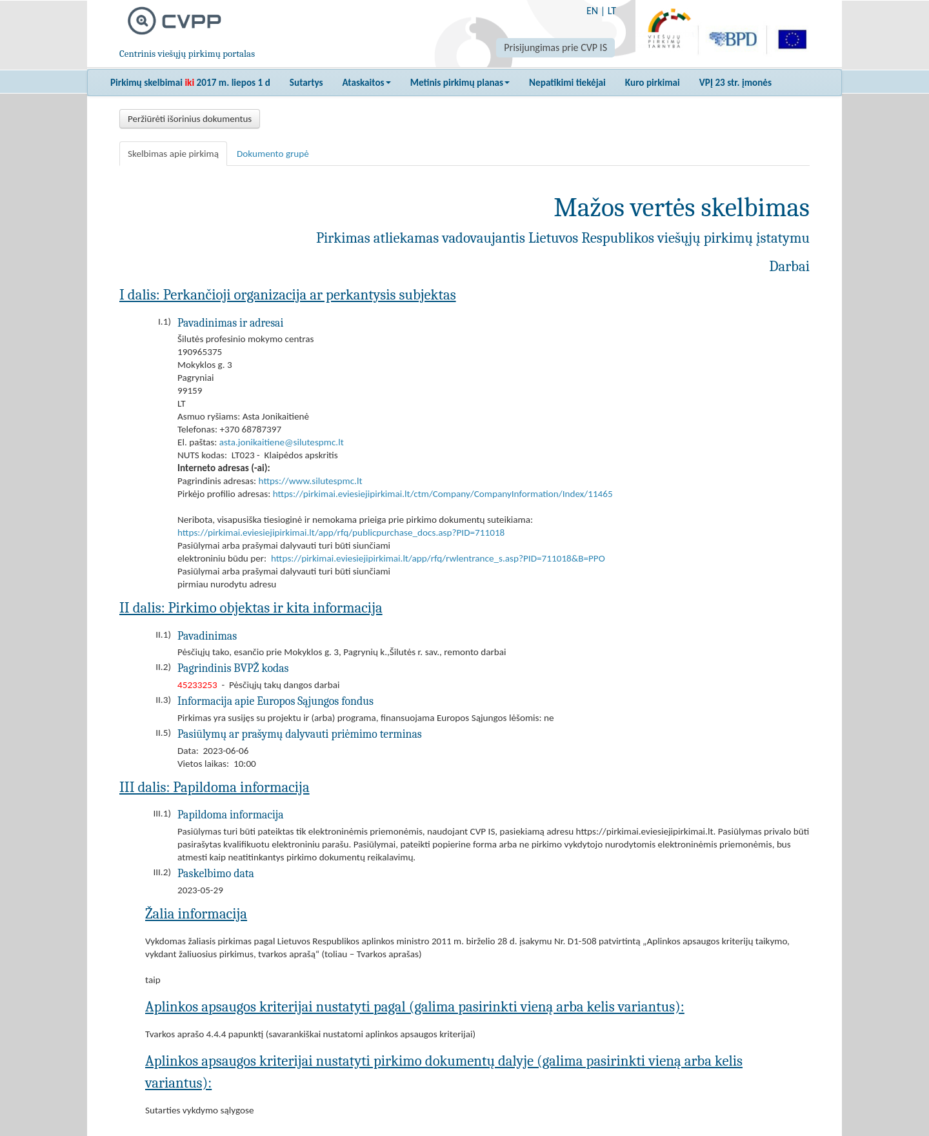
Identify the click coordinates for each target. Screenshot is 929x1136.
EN (592, 11)
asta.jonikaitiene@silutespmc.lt (281, 442)
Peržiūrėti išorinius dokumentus (190, 119)
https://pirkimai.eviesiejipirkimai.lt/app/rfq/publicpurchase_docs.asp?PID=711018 (340, 532)
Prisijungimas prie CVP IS (555, 47)
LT (612, 11)
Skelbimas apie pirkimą (173, 153)
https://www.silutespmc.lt (311, 481)
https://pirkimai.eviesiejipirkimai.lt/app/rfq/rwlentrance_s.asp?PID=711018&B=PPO (438, 558)
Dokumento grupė (273, 153)
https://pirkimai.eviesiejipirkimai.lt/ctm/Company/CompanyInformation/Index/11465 (443, 494)
